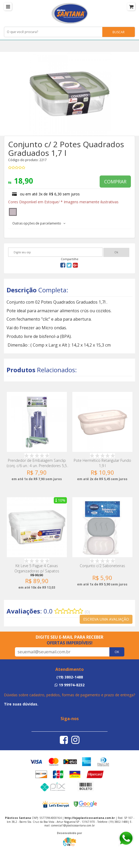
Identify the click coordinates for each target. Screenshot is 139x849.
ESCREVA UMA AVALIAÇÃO (106, 619)
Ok (116, 252)
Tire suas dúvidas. (21, 704)
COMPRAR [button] (115, 181)
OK (117, 652)
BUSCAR (119, 32)
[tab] (69, 223)
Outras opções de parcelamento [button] (39, 223)
